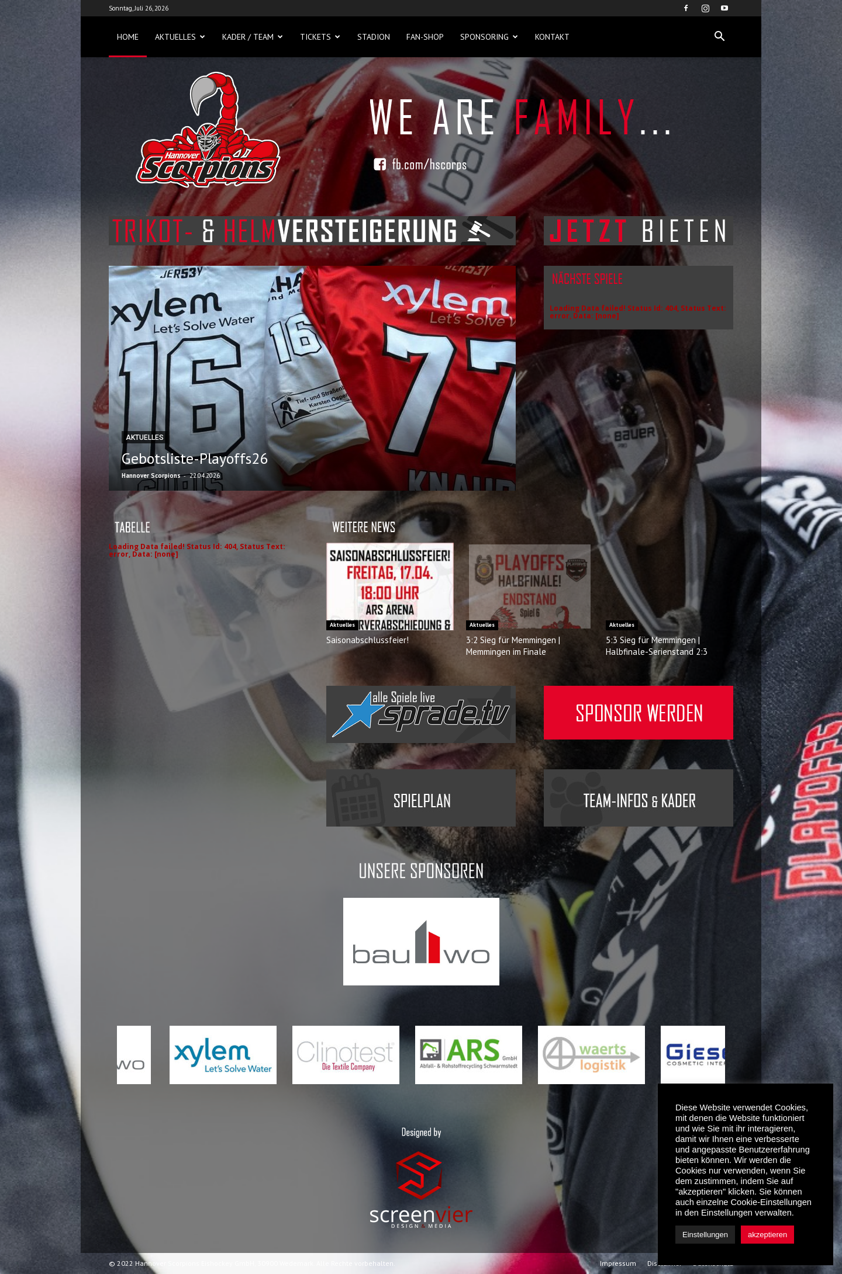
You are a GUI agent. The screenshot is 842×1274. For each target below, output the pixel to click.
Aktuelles (180, 37)
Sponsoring (489, 37)
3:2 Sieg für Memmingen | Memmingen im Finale (513, 645)
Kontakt (552, 37)
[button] (719, 37)
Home (128, 37)
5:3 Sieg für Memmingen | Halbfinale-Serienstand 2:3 (657, 645)
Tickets (320, 37)
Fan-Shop (425, 37)
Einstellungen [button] (705, 1234)
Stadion (373, 37)
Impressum (618, 1263)
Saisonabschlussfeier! (367, 639)
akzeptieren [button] (767, 1234)
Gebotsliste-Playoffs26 (195, 458)
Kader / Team (252, 37)
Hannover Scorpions (151, 475)
